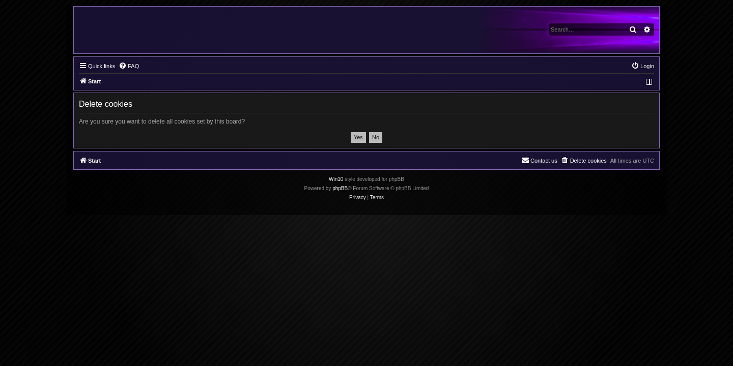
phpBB (340, 188)
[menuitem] (129, 66)
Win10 (336, 179)
